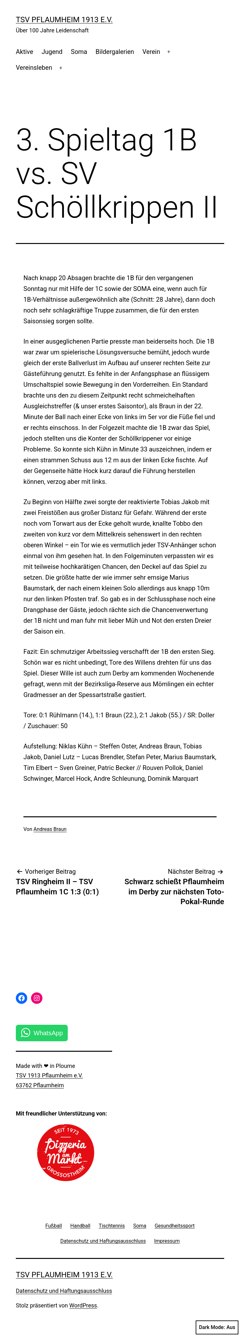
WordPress (83, 1305)
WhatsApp (48, 1033)
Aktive (24, 52)
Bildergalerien (115, 52)
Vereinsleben (34, 67)
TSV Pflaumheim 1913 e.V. (64, 19)
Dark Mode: (217, 1327)
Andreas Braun (50, 829)
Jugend (51, 52)
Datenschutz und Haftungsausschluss (64, 1290)
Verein (151, 52)
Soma (79, 52)
